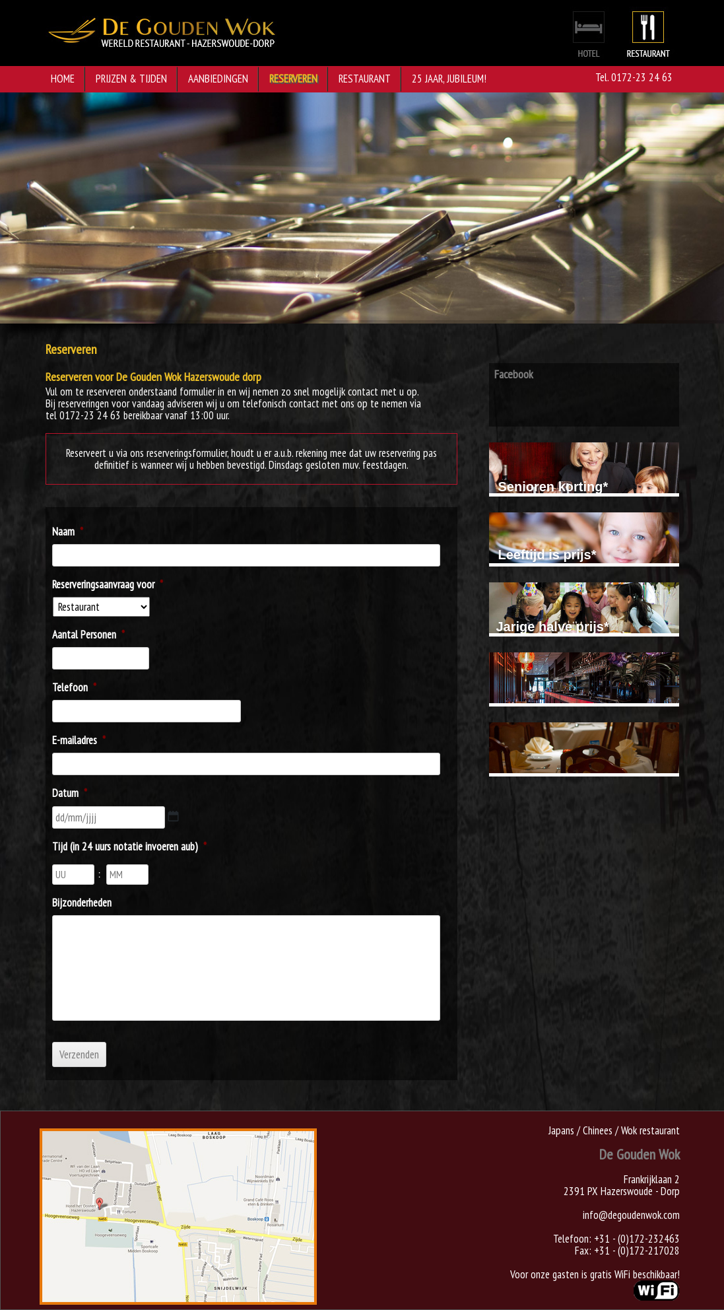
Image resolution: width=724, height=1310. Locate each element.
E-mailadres (79, 740)
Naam (67, 531)
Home (63, 78)
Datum (69, 793)
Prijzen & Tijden (131, 78)
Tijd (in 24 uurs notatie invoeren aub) (129, 846)
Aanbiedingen (218, 78)
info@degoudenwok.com (631, 1215)
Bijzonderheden (82, 902)
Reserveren (293, 78)
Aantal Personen (88, 634)
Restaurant (365, 78)
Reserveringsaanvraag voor (107, 584)
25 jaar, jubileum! (449, 78)
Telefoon (74, 687)
